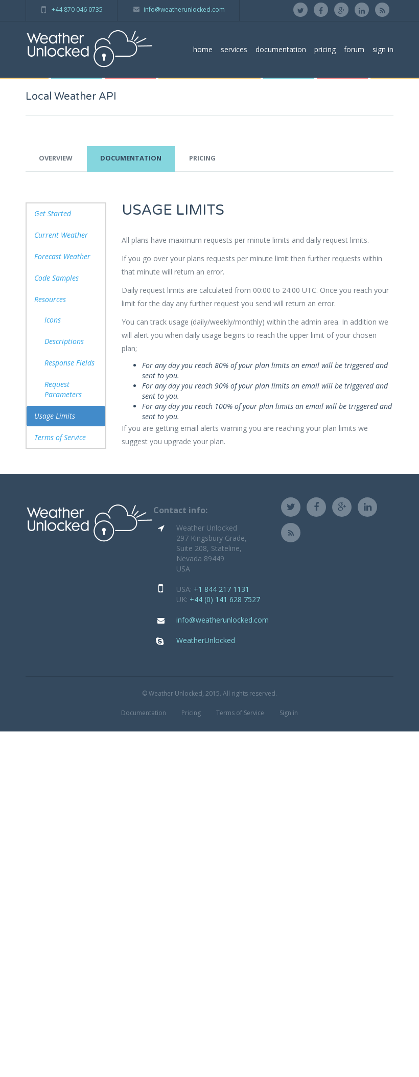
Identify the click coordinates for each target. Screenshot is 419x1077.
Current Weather (61, 235)
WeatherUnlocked (205, 640)
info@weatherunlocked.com (184, 9)
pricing (325, 49)
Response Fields (69, 363)
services (234, 49)
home (203, 49)
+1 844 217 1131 (221, 589)
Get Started (52, 213)
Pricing (191, 712)
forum (354, 49)
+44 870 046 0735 (77, 9)
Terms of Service (60, 437)
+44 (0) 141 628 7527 (225, 599)
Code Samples (56, 278)
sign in (383, 49)
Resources (50, 299)
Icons (52, 320)
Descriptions (64, 341)
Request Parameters (63, 389)
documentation (280, 49)
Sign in (289, 712)
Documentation (143, 712)
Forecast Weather (62, 256)
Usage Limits (54, 416)
